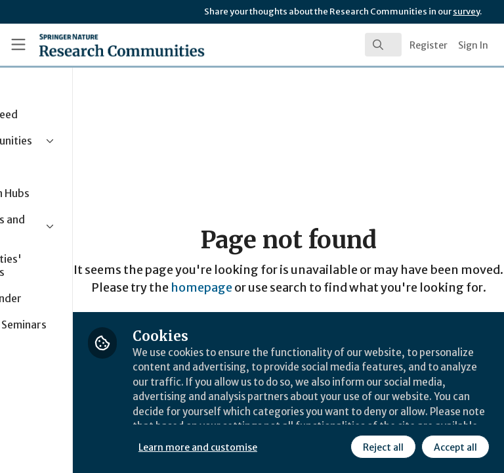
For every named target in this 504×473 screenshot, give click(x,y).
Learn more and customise (293, 417)
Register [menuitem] (429, 45)
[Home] (93, 44)
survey (466, 11)
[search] (383, 44)
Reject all (265, 446)
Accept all (338, 446)
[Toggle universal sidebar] (18, 44)
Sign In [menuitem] (473, 45)
